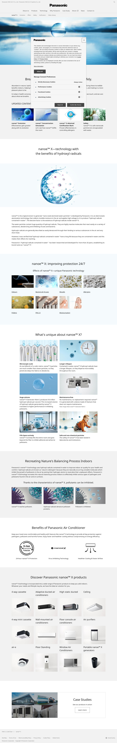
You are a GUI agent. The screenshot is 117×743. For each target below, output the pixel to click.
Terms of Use (12, 738)
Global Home (56, 738)
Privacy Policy (37, 738)
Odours (14, 292)
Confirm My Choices (75, 105)
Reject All (60, 105)
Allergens (86, 292)
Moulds (62, 292)
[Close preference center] (84, 40)
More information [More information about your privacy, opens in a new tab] (38, 66)
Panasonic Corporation (8, 741)
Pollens (14, 313)
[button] (29, 15)
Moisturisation (65, 313)
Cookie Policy (46, 738)
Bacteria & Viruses (42, 292)
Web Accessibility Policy (25, 738)
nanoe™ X (14, 15)
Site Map (4, 738)
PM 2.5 (38, 313)
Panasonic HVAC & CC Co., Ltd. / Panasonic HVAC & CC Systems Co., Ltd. (21, 2)
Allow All (40, 71)
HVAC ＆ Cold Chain (7, 731)
